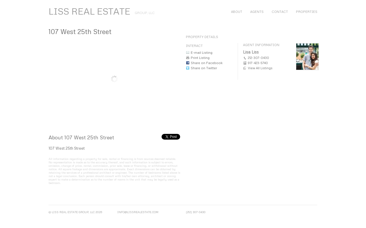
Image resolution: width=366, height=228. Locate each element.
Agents (257, 11)
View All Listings (260, 68)
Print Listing (200, 57)
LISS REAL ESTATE (89, 11)
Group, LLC (145, 13)
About (236, 11)
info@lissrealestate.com (137, 212)
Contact (280, 11)
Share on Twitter (204, 68)
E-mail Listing (201, 52)
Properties (306, 11)
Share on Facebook (207, 63)
